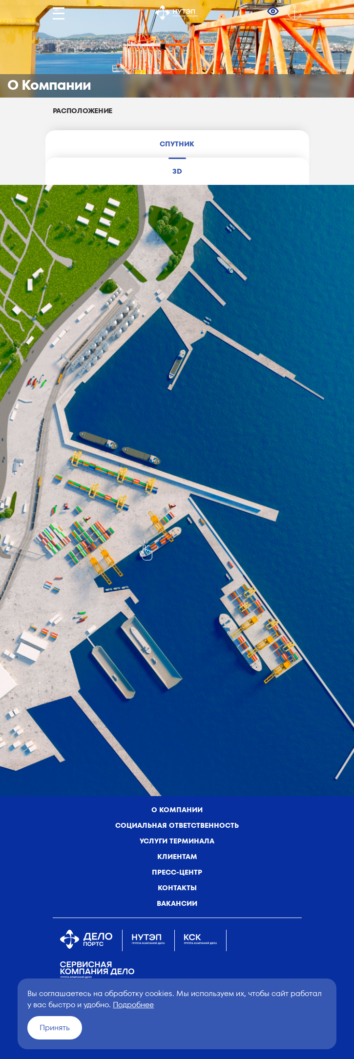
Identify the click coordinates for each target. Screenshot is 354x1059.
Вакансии (177, 903)
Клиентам (177, 856)
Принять (55, 1027)
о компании (177, 810)
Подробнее (133, 1004)
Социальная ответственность (177, 825)
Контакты (177, 888)
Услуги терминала (177, 841)
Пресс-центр (177, 872)
